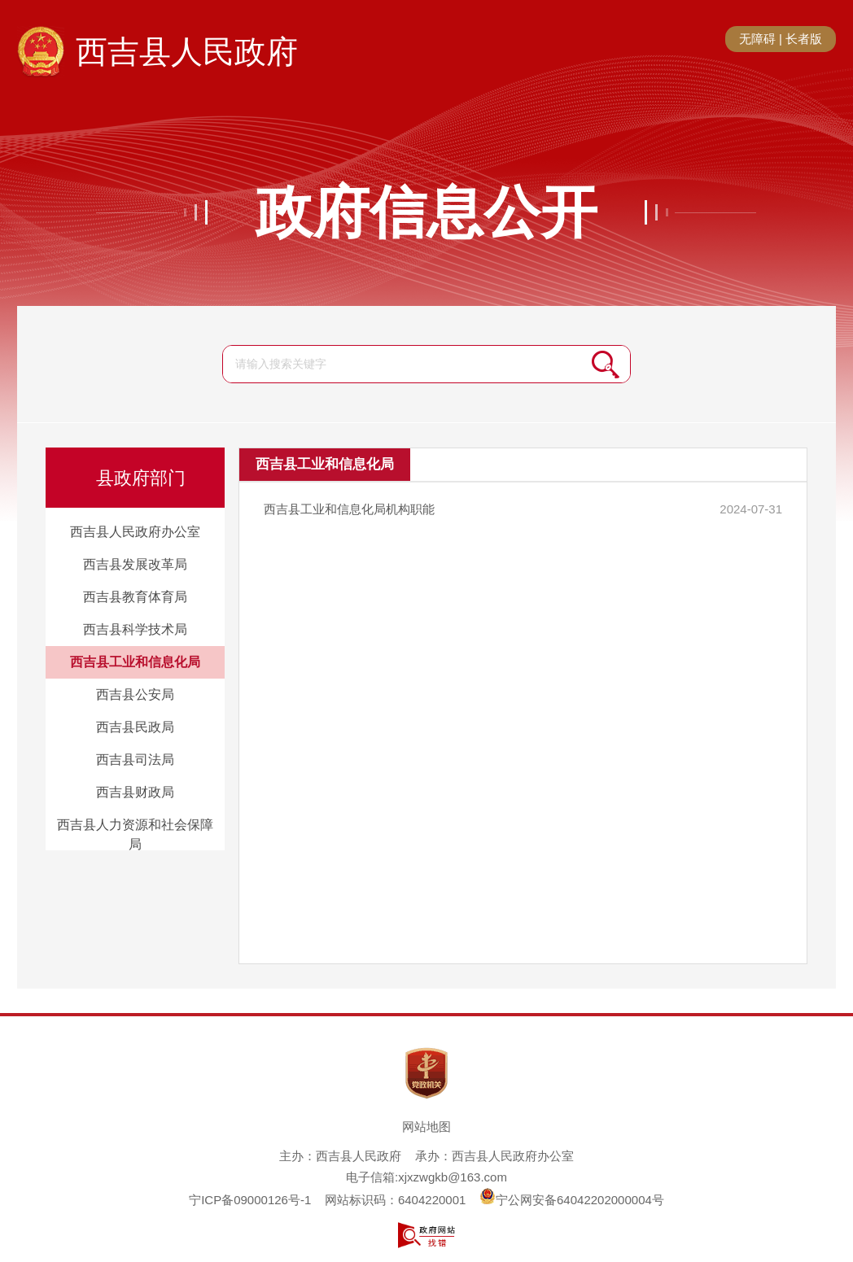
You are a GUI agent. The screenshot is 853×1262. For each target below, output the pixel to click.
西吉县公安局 (135, 694)
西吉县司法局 (135, 759)
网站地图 (426, 1126)
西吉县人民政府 (187, 51)
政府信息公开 (426, 212)
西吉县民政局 (135, 727)
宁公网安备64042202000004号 (571, 1200)
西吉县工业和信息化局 (135, 662)
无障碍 (757, 39)
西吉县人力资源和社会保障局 (135, 834)
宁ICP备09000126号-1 (250, 1200)
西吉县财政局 (135, 792)
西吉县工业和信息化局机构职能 (349, 509)
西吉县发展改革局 (135, 564)
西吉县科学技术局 (135, 629)
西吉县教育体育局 (135, 597)
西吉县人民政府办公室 (135, 532)
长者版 (803, 39)
